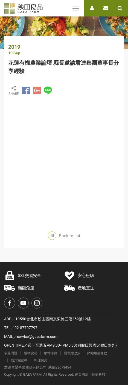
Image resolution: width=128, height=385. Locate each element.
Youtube (23, 303)
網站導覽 (50, 353)
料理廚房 (40, 360)
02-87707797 (25, 327)
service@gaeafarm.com (37, 336)
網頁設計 (82, 374)
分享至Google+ (37, 90)
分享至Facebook (26, 90)
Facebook (9, 303)
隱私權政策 (72, 353)
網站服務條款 (97, 353)
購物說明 (30, 353)
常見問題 (10, 353)
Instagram (36, 303)
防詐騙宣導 (19, 360)
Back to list (65, 235)
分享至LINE (48, 90)
